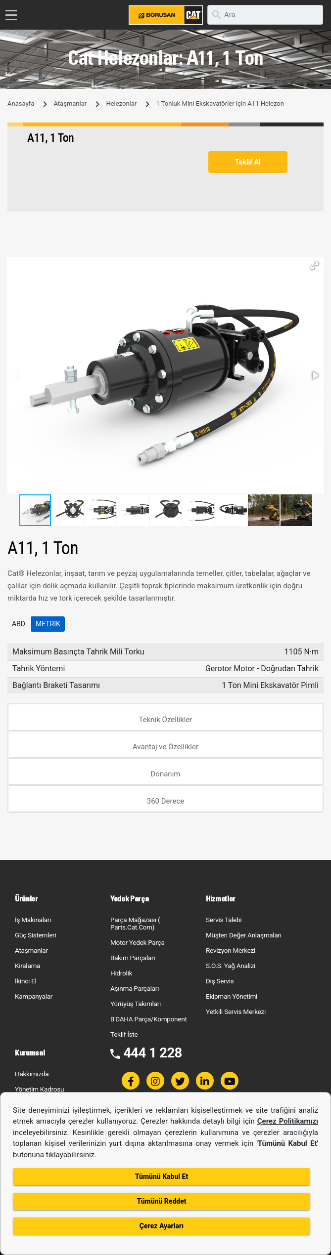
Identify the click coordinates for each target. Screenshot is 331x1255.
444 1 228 (152, 1053)
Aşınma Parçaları (134, 988)
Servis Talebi (223, 920)
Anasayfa (20, 103)
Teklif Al (247, 162)
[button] (315, 266)
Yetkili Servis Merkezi (236, 1011)
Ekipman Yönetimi (231, 996)
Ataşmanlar (70, 103)
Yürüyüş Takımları (135, 1004)
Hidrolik (121, 973)
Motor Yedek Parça (137, 942)
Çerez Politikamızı (287, 1121)
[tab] (165, 717)
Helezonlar (121, 103)
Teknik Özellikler (165, 719)
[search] (265, 15)
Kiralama (27, 966)
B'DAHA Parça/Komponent (148, 1019)
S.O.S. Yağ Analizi (230, 966)
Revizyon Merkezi (230, 950)
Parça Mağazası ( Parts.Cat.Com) (135, 923)
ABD (18, 624)
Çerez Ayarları (162, 1226)
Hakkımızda (31, 1074)
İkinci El (26, 981)
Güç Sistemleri (35, 935)
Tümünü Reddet (161, 1201)
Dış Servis (220, 981)
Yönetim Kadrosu (39, 1089)
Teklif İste (124, 1034)
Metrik (48, 624)
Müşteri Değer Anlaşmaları (244, 935)
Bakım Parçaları (132, 958)
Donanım (166, 773)
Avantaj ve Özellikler (165, 746)
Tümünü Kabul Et (161, 1176)
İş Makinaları (33, 920)
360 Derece (166, 801)
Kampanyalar (33, 996)
